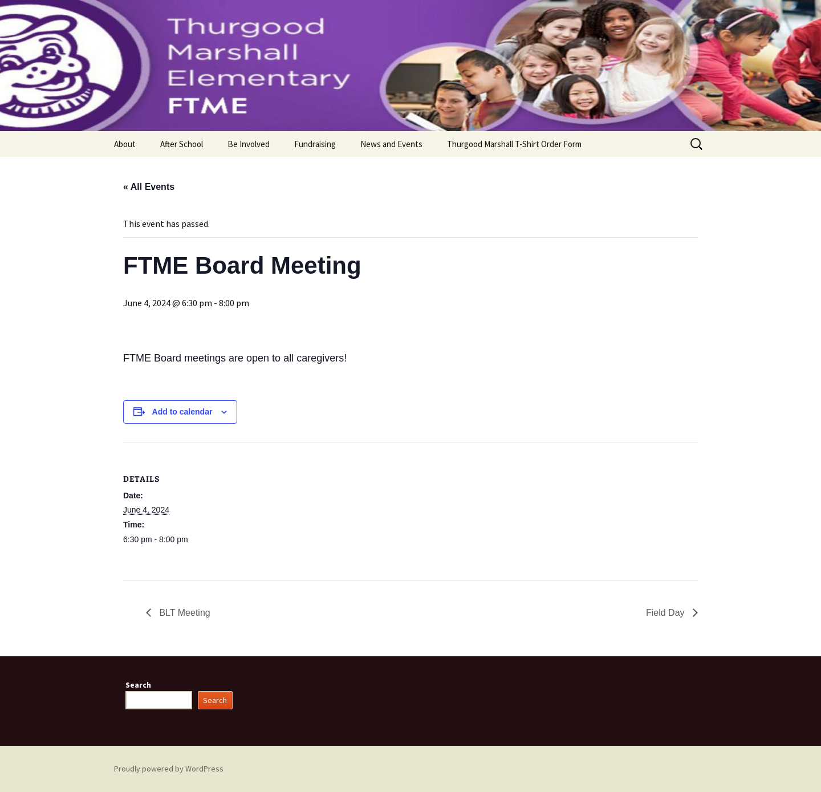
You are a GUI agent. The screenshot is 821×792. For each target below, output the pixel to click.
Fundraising (315, 144)
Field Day (666, 613)
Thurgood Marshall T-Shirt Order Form (514, 144)
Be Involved (248, 144)
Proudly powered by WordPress (168, 768)
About (125, 144)
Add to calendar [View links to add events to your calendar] (182, 411)
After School (181, 144)
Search (138, 685)
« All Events (148, 187)
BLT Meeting (183, 613)
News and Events (391, 144)
